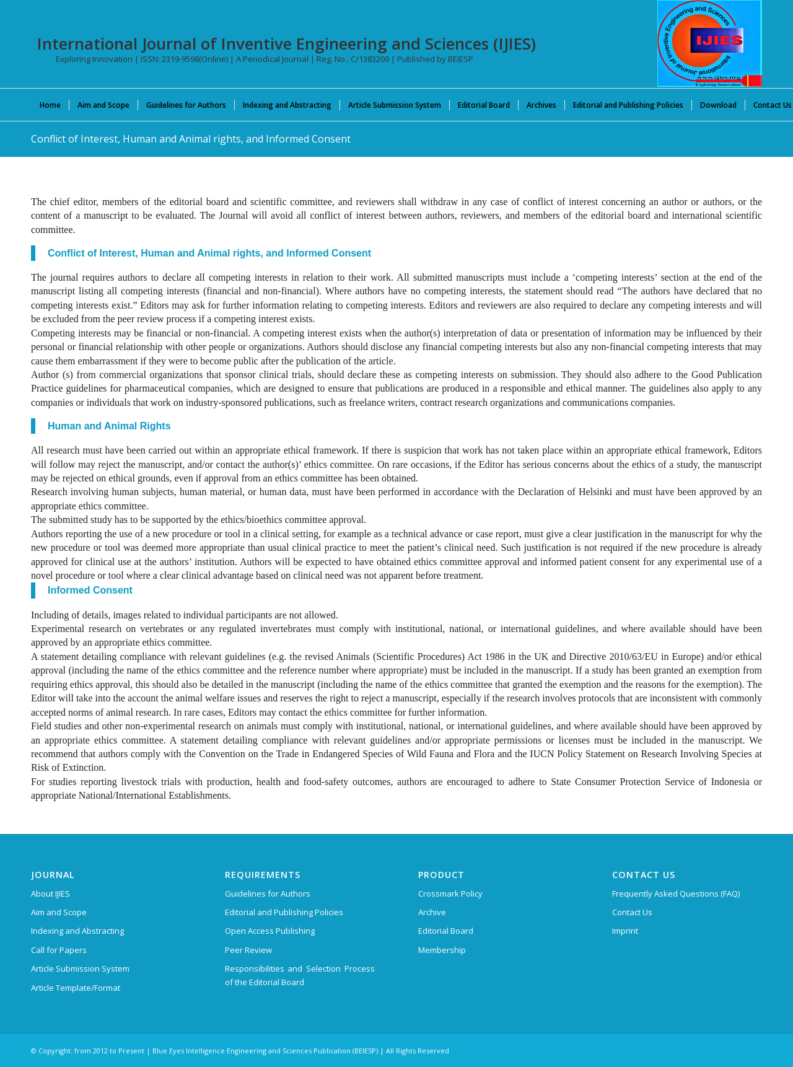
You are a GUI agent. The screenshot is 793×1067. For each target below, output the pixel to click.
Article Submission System (80, 968)
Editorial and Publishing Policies (284, 912)
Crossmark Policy (450, 893)
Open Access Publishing (270, 930)
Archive (432, 912)
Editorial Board (445, 930)
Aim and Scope (59, 912)
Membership (442, 949)
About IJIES (50, 893)
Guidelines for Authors (267, 893)
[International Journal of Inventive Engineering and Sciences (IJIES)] (709, 43)
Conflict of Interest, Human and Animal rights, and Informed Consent (191, 139)
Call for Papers (59, 949)
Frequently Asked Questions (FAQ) (676, 893)
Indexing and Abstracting (77, 930)
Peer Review (248, 949)
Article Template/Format (75, 987)
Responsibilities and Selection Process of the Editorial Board (300, 975)
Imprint (625, 930)
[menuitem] (50, 104)
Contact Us (632, 912)
